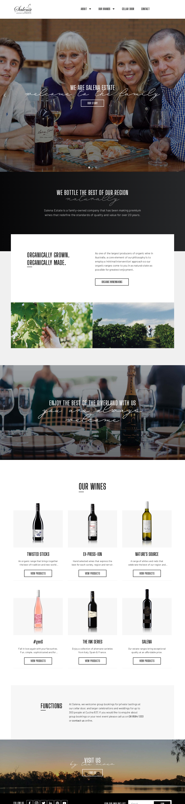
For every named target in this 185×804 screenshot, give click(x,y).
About (86, 9)
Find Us (92, 772)
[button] (179, 8)
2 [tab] (92, 167)
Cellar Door (128, 9)
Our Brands (106, 9)
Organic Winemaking (112, 282)
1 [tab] (89, 167)
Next (180, 95)
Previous (4, 95)
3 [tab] (96, 167)
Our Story (92, 103)
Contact (145, 9)
